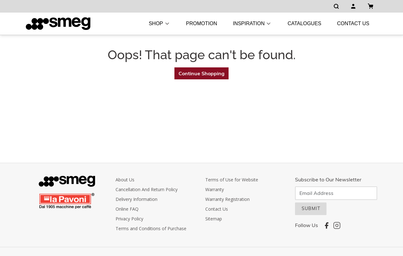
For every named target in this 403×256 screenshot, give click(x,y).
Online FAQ (127, 209)
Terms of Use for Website (231, 180)
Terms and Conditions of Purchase (151, 228)
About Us (125, 180)
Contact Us (353, 23)
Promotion (201, 23)
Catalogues (304, 23)
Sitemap (213, 219)
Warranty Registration (227, 199)
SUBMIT (311, 208)
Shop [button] (159, 23)
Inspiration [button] (252, 23)
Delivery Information (136, 199)
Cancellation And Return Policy (147, 189)
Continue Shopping (201, 73)
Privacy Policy (129, 219)
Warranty (214, 189)
